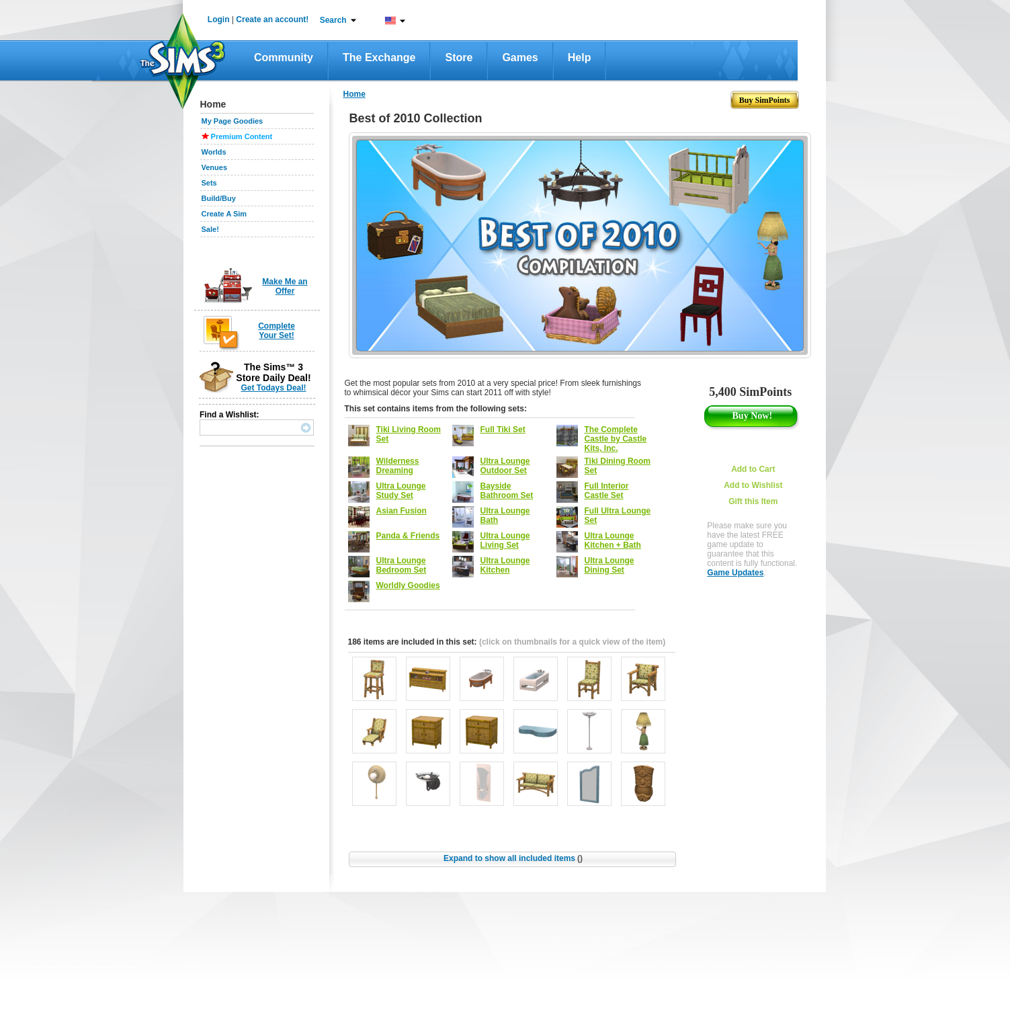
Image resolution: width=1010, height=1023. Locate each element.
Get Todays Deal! (273, 388)
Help (579, 57)
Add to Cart (753, 469)
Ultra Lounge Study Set (401, 490)
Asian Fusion (401, 511)
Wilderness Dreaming (397, 465)
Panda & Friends (408, 535)
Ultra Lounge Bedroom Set (401, 565)
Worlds (214, 152)
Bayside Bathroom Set (507, 490)
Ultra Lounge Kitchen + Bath (613, 540)
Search (333, 20)
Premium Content (242, 136)
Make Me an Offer (284, 286)
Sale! (210, 229)
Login (219, 19)
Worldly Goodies (408, 585)
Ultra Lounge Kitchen (505, 565)
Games (520, 57)
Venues (215, 167)
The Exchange (379, 57)
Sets (209, 183)
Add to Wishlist (753, 485)
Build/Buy (219, 198)
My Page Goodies (232, 121)
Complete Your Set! (276, 330)
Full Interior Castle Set (607, 490)
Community (283, 57)
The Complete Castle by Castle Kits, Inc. (616, 439)
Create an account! (272, 19)
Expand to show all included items (513, 858)
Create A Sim (224, 214)
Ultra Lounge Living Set (505, 540)
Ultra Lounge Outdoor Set (505, 465)
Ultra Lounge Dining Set (609, 565)
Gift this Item (752, 501)
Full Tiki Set (502, 429)
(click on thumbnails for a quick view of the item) (572, 642)
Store (458, 57)
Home (354, 94)
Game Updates (735, 572)
